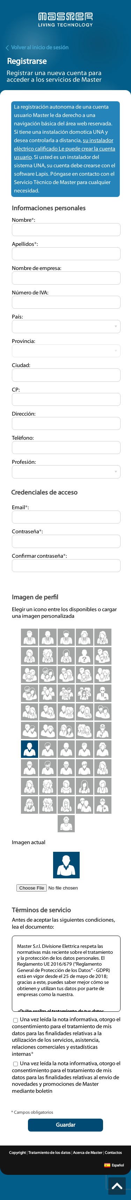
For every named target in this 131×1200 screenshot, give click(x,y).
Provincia (23, 341)
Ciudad (20, 365)
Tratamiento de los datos (49, 1153)
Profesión (23, 462)
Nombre (23, 220)
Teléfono (22, 438)
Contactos (113, 1153)
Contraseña (27, 532)
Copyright (17, 1153)
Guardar (65, 1125)
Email (20, 508)
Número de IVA (29, 293)
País (17, 317)
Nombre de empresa (36, 268)
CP (15, 390)
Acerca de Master (87, 1153)
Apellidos (24, 244)
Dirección (23, 414)
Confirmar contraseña (39, 556)
